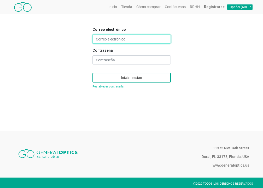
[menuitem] (112, 7)
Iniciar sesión (131, 77)
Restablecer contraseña (108, 86)
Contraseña (102, 50)
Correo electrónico (109, 29)
